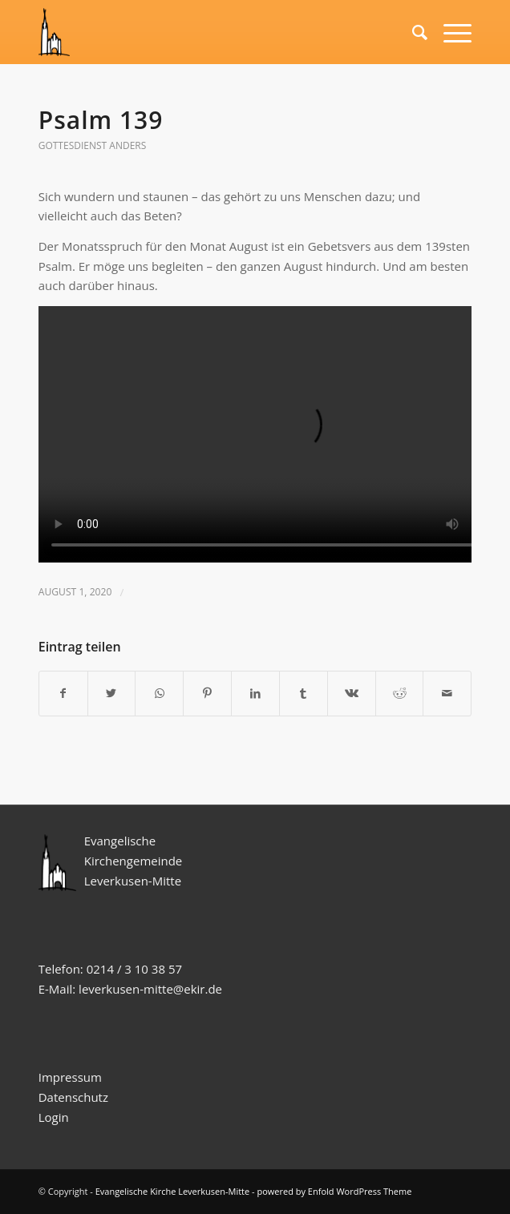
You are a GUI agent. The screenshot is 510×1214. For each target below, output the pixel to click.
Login (53, 1117)
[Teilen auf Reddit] (399, 694)
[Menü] (449, 32)
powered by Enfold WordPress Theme (334, 1191)
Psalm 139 (101, 119)
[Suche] (411, 32)
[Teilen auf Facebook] (63, 694)
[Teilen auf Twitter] (112, 694)
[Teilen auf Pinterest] (207, 694)
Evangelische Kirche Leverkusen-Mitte (172, 1191)
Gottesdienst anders (92, 145)
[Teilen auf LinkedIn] (255, 694)
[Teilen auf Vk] (351, 694)
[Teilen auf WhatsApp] (159, 694)
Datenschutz (74, 1097)
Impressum (70, 1077)
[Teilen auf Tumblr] (303, 694)
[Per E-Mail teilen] (447, 694)
